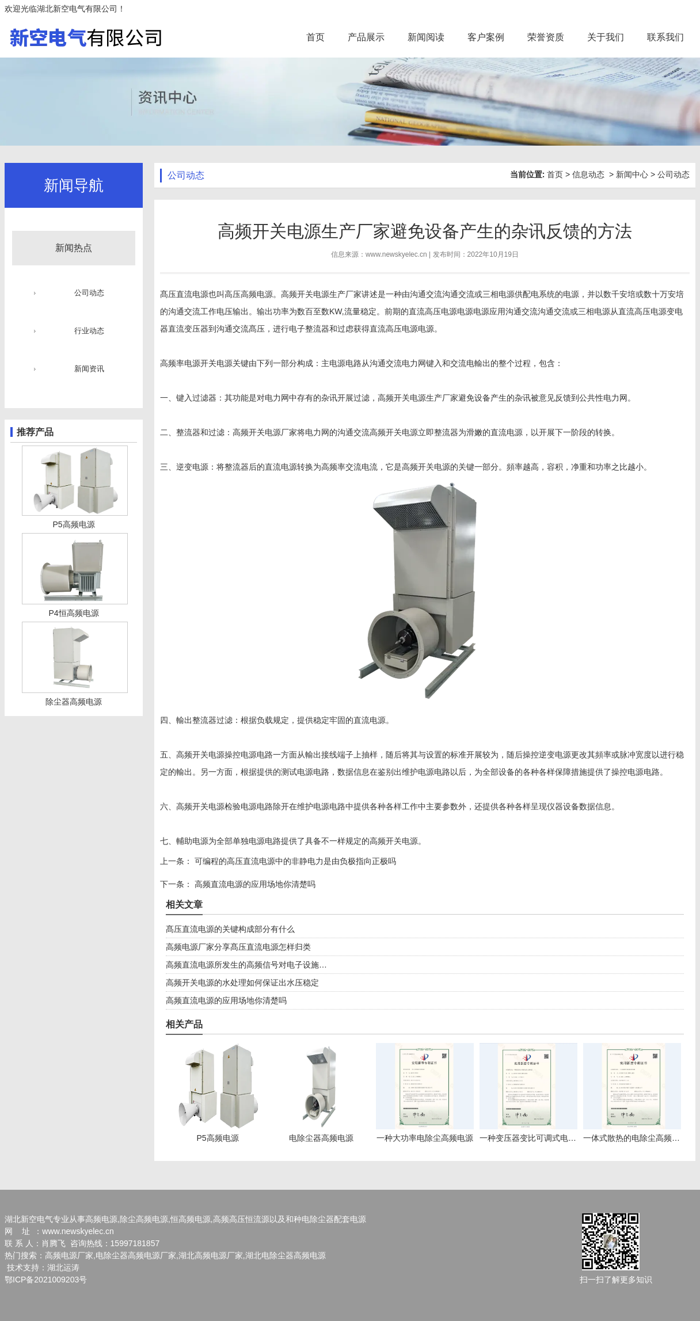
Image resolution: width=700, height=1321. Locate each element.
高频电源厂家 (69, 1255)
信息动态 (588, 174)
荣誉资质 (545, 37)
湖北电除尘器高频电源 (285, 1255)
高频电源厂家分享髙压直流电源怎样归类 (238, 946)
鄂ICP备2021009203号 (46, 1279)
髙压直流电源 (184, 294)
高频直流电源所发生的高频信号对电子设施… (246, 964)
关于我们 (605, 37)
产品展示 (366, 37)
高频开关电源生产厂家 (321, 294)
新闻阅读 (426, 37)
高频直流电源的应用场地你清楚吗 (253, 884)
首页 (315, 37)
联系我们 (665, 37)
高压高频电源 (249, 294)
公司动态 (89, 292)
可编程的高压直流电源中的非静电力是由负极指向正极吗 (294, 861)
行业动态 (89, 330)
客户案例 (485, 37)
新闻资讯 (89, 368)
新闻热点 (73, 248)
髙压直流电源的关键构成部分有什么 (230, 929)
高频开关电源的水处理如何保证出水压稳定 (242, 982)
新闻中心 (632, 174)
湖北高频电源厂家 (210, 1255)
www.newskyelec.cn (396, 254)
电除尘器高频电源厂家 (136, 1255)
